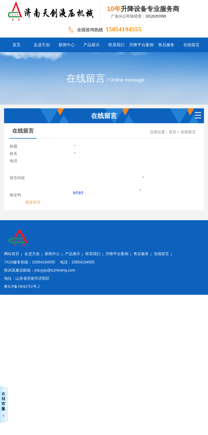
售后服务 (175, 230)
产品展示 (106, 230)
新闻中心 (86, 230)
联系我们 (126, 230)
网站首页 (45, 230)
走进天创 (66, 230)
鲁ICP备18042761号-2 (56, 271)
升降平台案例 (150, 230)
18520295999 (155, 16)
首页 (172, 132)
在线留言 (188, 132)
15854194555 (123, 29)
